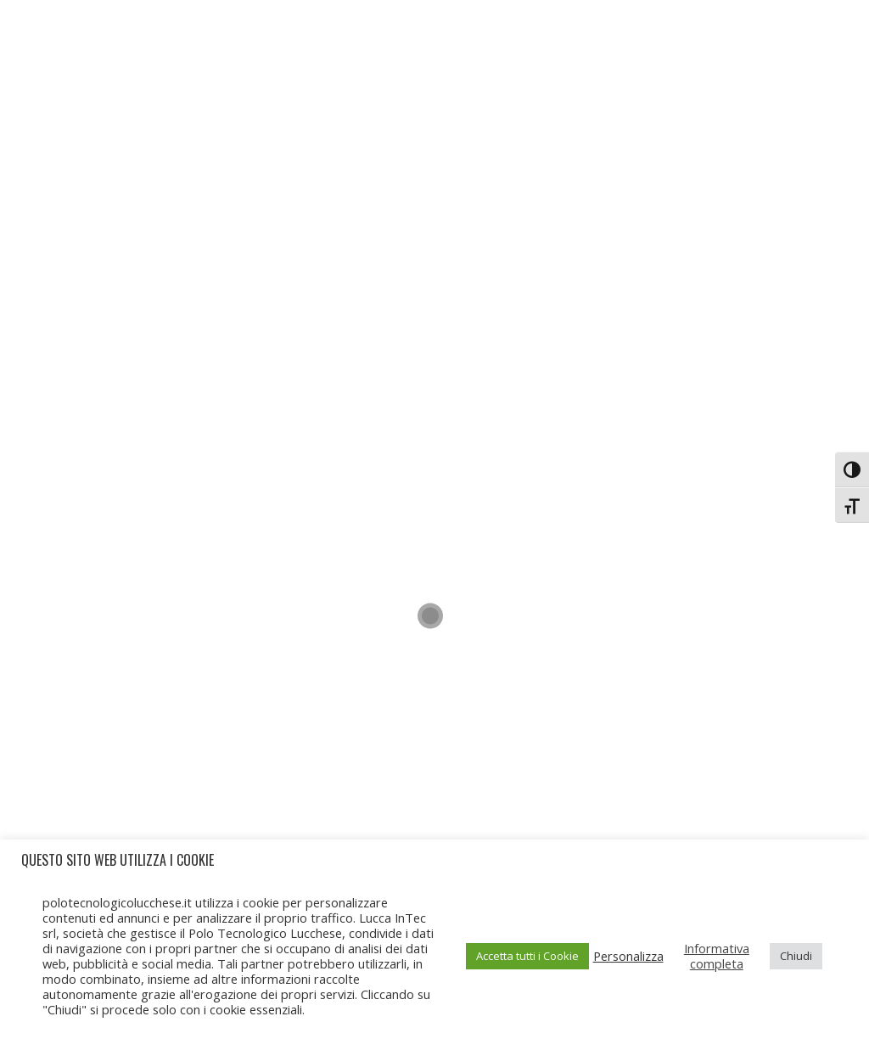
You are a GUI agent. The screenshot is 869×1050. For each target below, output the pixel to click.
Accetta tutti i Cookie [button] (527, 955)
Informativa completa (716, 956)
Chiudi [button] (796, 955)
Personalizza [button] (628, 955)
